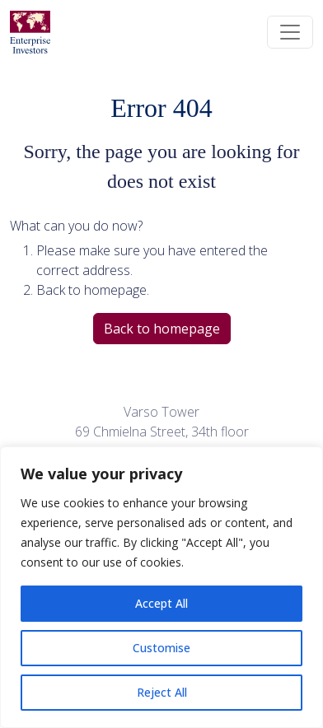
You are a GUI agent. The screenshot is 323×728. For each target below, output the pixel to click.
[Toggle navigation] (290, 32)
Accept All (161, 603)
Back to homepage (162, 329)
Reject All (162, 692)
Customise (161, 648)
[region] (161, 587)
